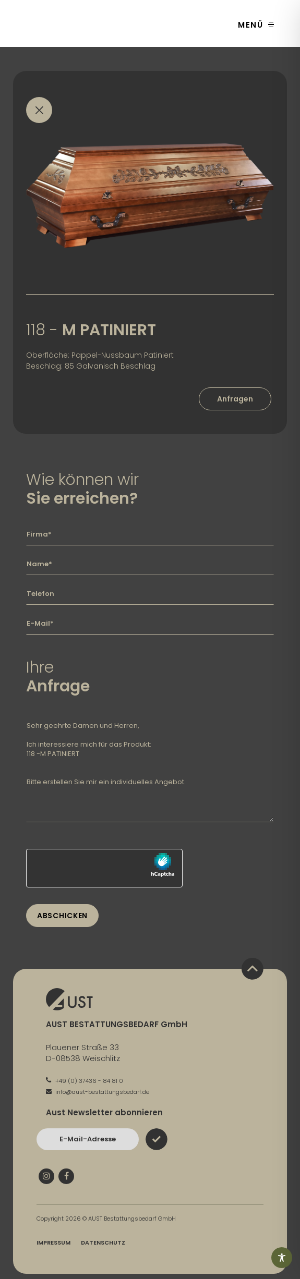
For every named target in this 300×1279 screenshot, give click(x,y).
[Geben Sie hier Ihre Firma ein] (150, 534)
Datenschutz (103, 1242)
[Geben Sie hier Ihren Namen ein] (150, 564)
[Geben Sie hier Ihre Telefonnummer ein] (150, 594)
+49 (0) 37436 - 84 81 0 (84, 1081)
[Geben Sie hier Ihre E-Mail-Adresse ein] (150, 624)
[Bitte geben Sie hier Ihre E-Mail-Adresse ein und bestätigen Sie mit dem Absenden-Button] (88, 1139)
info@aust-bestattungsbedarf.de (97, 1092)
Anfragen (235, 399)
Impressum (53, 1242)
